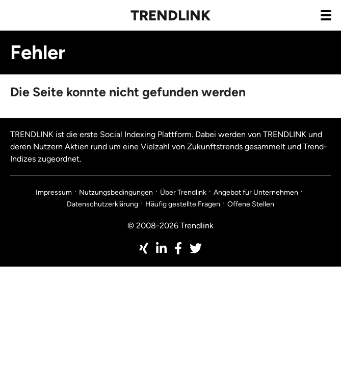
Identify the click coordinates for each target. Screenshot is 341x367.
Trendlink (170, 15)
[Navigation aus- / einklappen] (325, 14)
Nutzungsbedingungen (116, 192)
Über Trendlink (183, 192)
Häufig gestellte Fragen (182, 204)
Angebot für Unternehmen (256, 192)
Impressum (54, 192)
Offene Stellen (250, 204)
